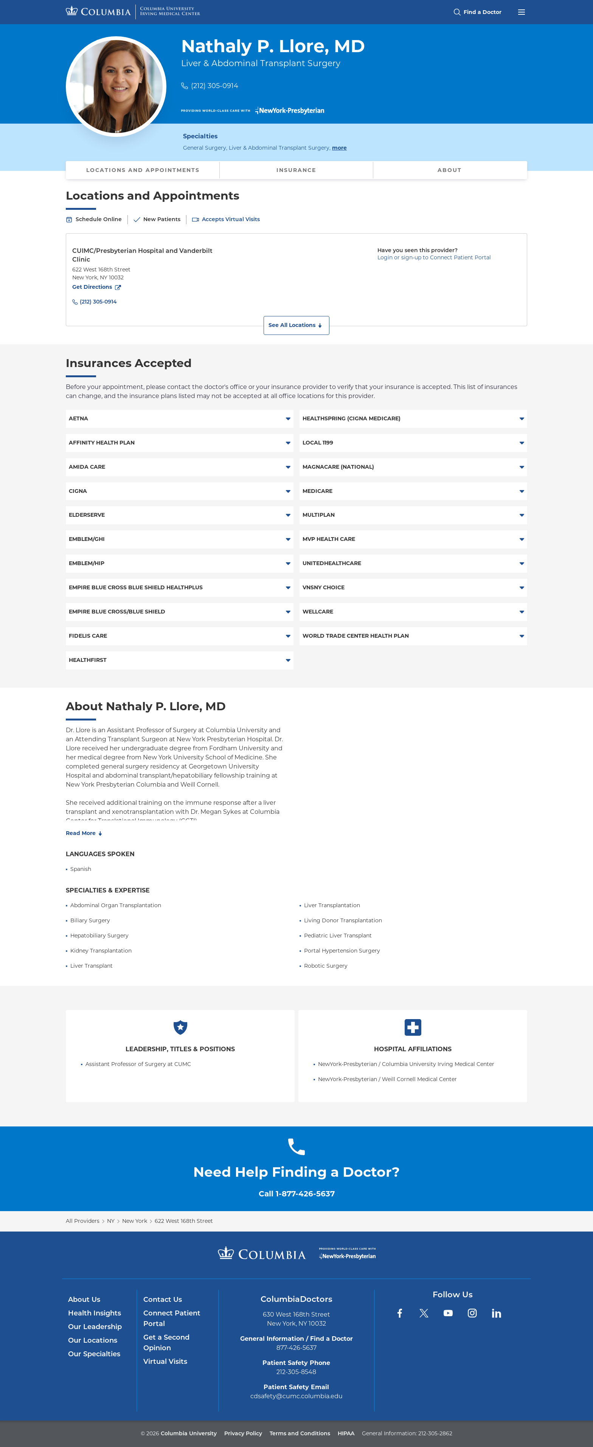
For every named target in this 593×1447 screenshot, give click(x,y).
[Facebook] (399, 1313)
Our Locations (92, 1340)
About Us (84, 1299)
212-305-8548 (296, 1372)
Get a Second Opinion (166, 1342)
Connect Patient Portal (171, 1318)
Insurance (296, 170)
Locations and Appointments (143, 170)
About (450, 170)
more (339, 147)
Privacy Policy (243, 1433)
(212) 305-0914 (214, 86)
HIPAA (346, 1433)
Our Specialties (94, 1354)
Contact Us (162, 1299)
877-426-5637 (296, 1347)
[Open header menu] (521, 11)
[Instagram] (472, 1313)
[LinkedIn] (496, 1313)
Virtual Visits (165, 1361)
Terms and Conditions (300, 1433)
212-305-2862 (435, 1433)
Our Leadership (95, 1327)
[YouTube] (448, 1313)
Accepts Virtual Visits (231, 219)
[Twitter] (424, 1313)
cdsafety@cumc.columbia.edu (296, 1396)
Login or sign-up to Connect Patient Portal (434, 257)
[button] (296, 325)
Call (297, 1193)
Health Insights (94, 1313)
